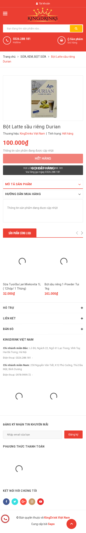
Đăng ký (73, 434)
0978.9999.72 (23, 374)
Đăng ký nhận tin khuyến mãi (25, 424)
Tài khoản (43, 3)
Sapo (51, 524)
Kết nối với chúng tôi (20, 490)
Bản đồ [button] (43, 329)
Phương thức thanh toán (23, 446)
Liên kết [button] (43, 319)
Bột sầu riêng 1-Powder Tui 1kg (62, 286)
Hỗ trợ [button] (43, 308)
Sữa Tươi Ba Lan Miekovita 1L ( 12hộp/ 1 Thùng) (22, 286)
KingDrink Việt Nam (18, 339)
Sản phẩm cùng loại (20, 233)
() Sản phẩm (75, 40)
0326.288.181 (21, 38)
